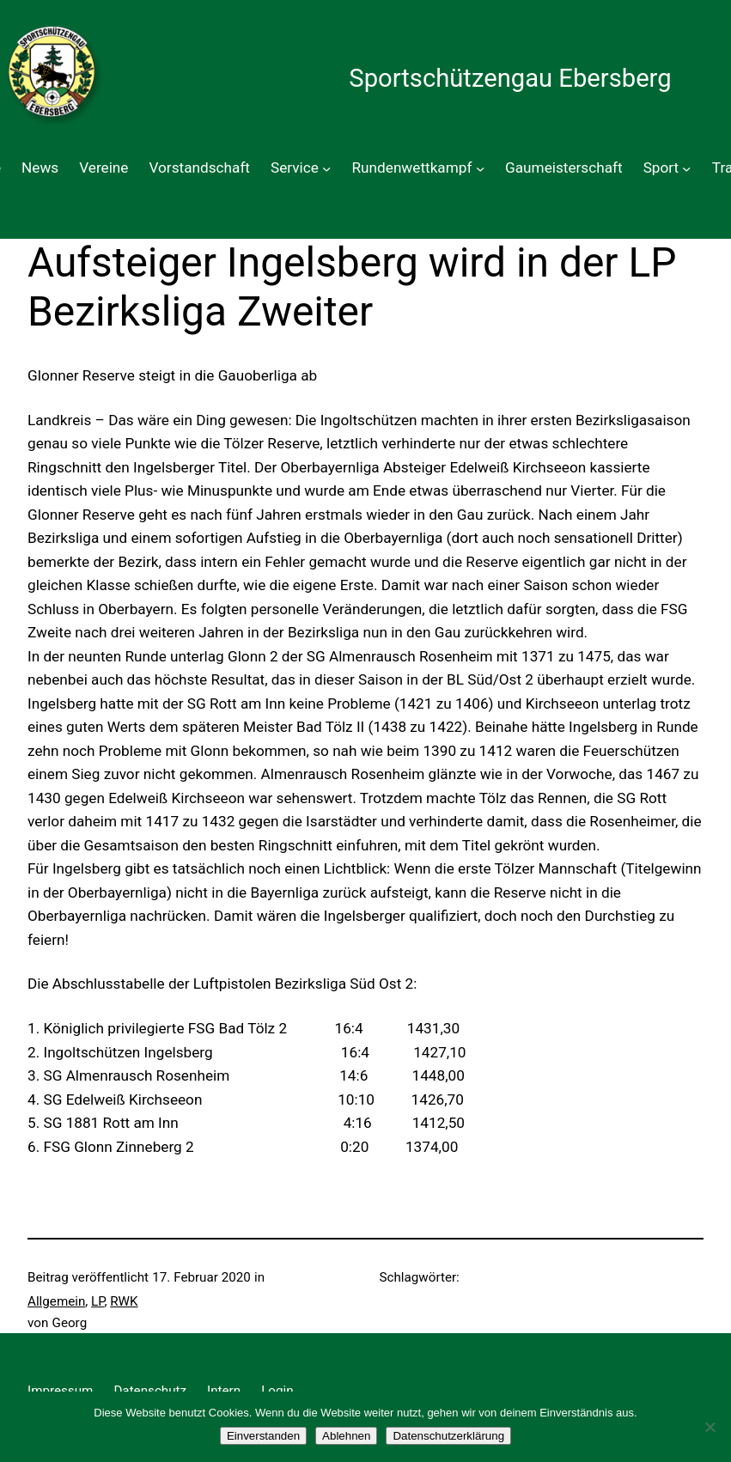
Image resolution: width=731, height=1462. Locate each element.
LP (97, 1301)
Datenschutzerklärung (448, 1435)
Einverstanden (263, 1435)
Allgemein (56, 1301)
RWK (123, 1301)
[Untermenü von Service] (326, 168)
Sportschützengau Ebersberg (510, 78)
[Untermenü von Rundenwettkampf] (480, 168)
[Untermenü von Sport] (686, 168)
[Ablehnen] (709, 1426)
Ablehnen (346, 1435)
